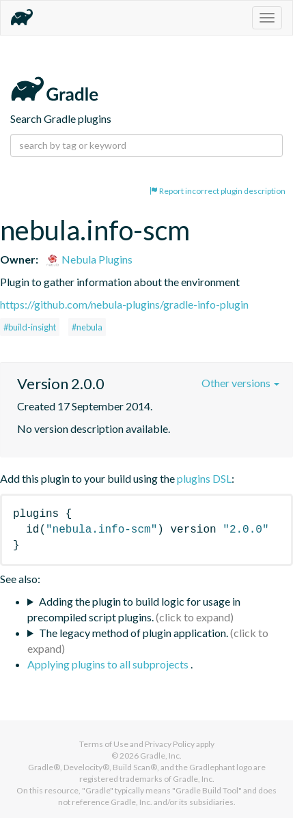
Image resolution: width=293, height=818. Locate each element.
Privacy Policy (170, 744)
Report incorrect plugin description (217, 191)
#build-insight (29, 327)
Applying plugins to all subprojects (109, 664)
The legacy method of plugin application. (133, 632)
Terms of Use (103, 744)
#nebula (87, 327)
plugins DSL (204, 478)
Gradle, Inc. (161, 755)
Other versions (240, 382)
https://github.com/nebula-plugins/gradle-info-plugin (124, 304)
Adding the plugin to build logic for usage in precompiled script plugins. (133, 609)
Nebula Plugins (89, 259)
